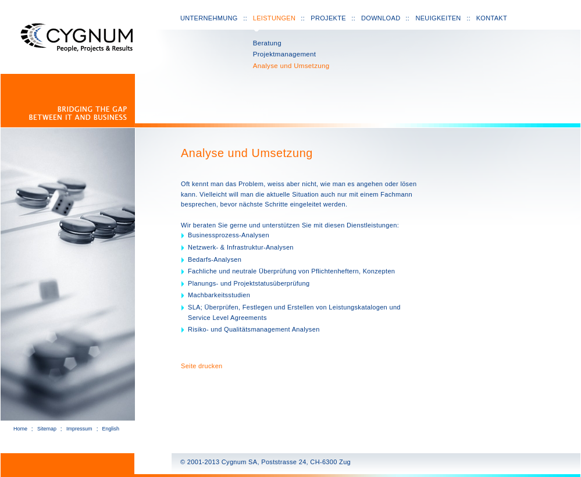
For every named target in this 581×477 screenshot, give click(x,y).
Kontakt (491, 18)
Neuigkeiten (438, 18)
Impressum (79, 429)
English (111, 429)
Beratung (267, 43)
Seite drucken (202, 365)
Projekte (328, 18)
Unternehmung (209, 18)
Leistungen (274, 18)
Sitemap (46, 429)
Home (20, 429)
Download (380, 18)
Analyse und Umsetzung (291, 65)
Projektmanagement (284, 54)
